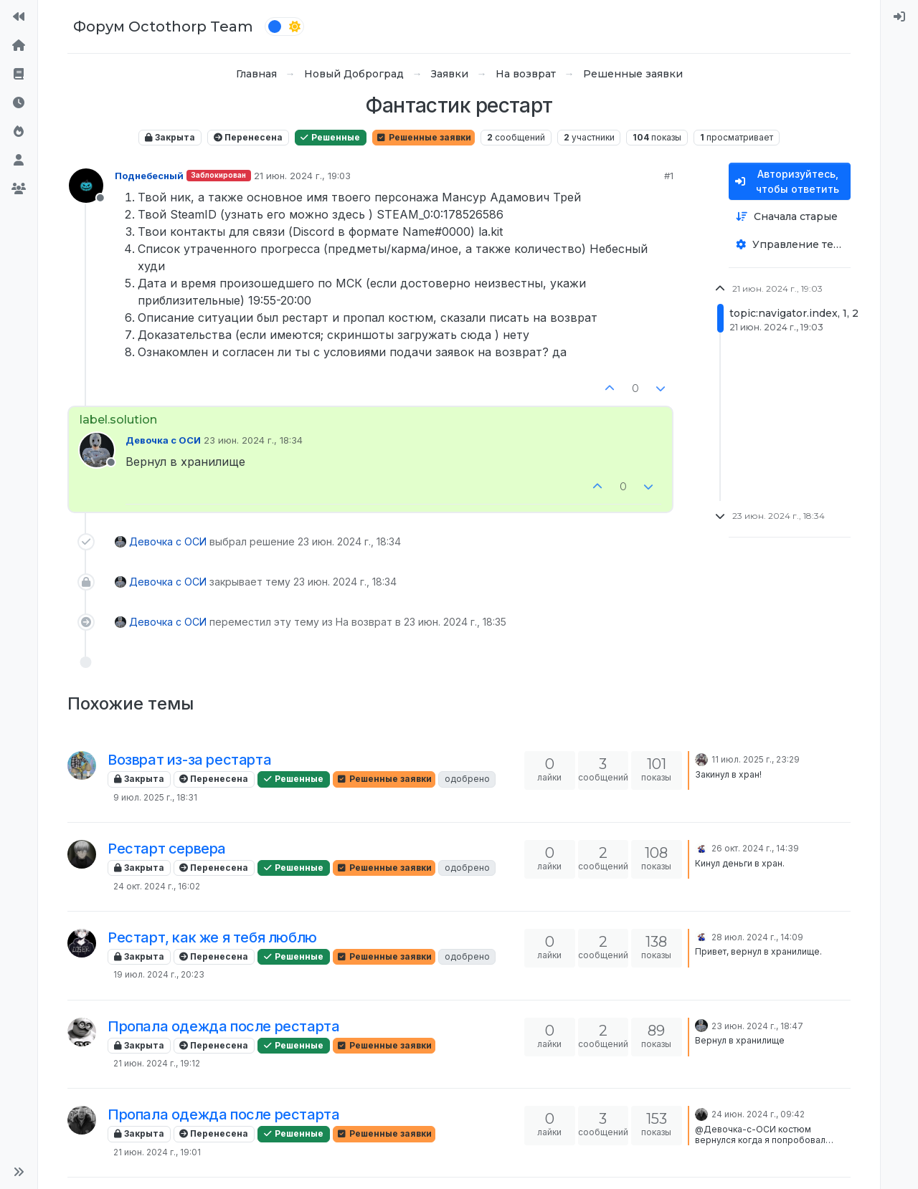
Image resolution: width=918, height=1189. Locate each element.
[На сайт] (19, 17)
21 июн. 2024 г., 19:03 (302, 175)
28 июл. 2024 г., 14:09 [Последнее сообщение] (757, 937)
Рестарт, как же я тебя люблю (212, 937)
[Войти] (899, 17)
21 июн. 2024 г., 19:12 (156, 1063)
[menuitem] (899, 17)
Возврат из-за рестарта (189, 759)
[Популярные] (19, 131)
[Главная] (19, 45)
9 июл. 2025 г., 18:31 (155, 797)
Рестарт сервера (167, 848)
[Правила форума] (19, 74)
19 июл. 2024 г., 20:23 (158, 974)
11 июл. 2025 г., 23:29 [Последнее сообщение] (755, 759)
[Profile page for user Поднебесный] (86, 185)
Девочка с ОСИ (163, 440)
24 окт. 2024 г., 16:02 (156, 886)
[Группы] (19, 189)
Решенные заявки (423, 137)
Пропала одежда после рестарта (223, 1026)
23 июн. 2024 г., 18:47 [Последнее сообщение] (757, 1026)
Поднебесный (149, 175)
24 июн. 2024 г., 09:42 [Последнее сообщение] (758, 1114)
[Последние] (19, 103)
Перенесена (248, 137)
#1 (668, 175)
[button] (19, 1171)
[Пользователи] (19, 160)
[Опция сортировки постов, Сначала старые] (790, 217)
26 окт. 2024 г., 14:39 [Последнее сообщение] (755, 848)
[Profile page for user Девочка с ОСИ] (97, 450)
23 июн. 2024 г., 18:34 (253, 440)
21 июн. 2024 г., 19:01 (157, 1152)
